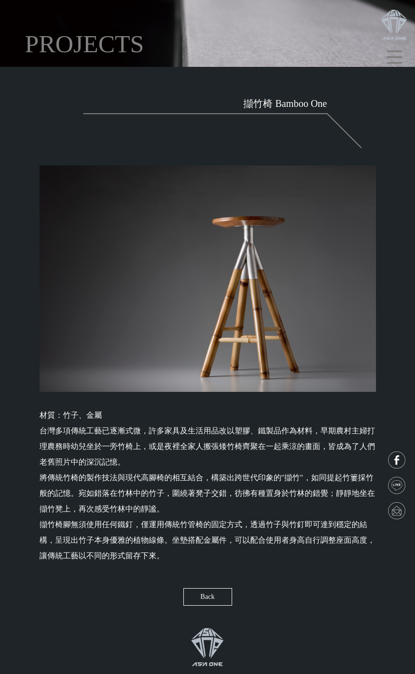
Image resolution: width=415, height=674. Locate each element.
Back (207, 596)
